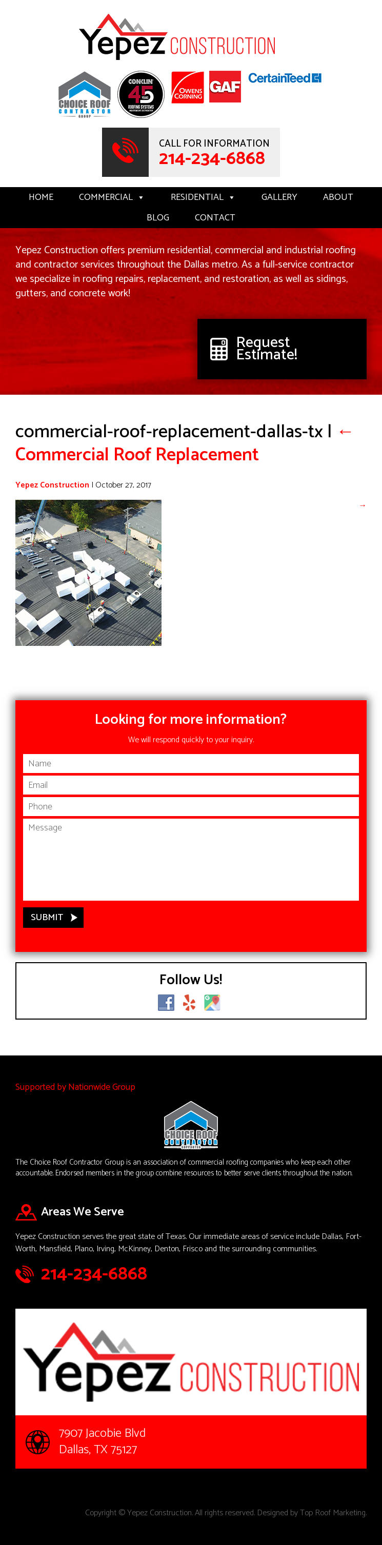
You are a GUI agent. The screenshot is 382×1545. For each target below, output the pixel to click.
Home (41, 197)
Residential (203, 197)
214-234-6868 (212, 159)
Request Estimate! (266, 349)
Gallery (279, 197)
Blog (158, 218)
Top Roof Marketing (333, 1513)
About (338, 197)
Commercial (112, 197)
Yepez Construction (52, 485)
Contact (215, 218)
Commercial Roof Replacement (185, 443)
